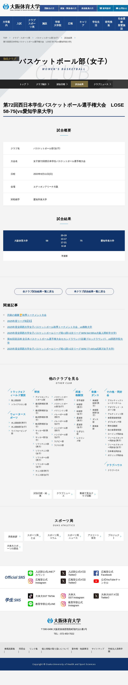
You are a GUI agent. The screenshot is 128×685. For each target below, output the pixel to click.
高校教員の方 (87, 10)
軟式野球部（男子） (41, 430)
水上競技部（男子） (19, 434)
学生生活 (96, 25)
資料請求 (107, 10)
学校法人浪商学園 (114, 663)
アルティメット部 (115, 425)
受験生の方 (49, 10)
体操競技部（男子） (96, 415)
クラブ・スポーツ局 (21, 37)
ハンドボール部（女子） (61, 447)
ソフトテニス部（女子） (42, 464)
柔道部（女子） (79, 437)
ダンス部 (95, 432)
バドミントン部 (61, 422)
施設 (44, 26)
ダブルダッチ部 (114, 433)
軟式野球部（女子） (41, 437)
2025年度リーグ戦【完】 (19, 332)
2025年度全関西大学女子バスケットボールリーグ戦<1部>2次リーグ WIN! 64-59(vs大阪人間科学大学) (61, 344)
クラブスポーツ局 (31, 26)
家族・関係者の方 (68, 10)
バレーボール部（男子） (61, 427)
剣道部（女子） (79, 424)
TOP (5, 37)
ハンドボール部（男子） (61, 441)
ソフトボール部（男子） (42, 470)
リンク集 (34, 662)
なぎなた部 (80, 444)
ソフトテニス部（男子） (42, 457)
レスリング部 (80, 451)
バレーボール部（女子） (61, 434)
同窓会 (22, 662)
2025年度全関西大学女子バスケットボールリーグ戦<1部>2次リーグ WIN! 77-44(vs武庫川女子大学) (60, 360)
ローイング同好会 (115, 445)
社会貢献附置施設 (121, 26)
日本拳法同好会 (114, 463)
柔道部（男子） (79, 431)
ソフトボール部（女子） (42, 477)
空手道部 (80, 412)
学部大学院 (57, 25)
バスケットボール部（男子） (61, 410)
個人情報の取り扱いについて (55, 662)
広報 (70, 26)
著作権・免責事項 (79, 662)
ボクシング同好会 (115, 467)
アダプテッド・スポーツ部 (115, 420)
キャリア (83, 25)
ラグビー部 (59, 453)
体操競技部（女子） (96, 424)
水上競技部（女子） (19, 438)
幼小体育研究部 (114, 441)
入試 (19, 26)
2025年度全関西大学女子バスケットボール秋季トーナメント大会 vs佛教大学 (49, 338)
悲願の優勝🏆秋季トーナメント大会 (26, 326)
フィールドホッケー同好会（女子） (115, 457)
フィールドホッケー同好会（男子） (115, 451)
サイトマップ (98, 662)
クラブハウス (113, 482)
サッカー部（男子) (41, 443)
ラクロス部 (59, 457)
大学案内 (6, 25)
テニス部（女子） (42, 486)
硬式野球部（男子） (41, 417)
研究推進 (108, 25)
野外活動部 (112, 437)
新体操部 (95, 439)
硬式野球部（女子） (41, 423)
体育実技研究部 (114, 429)
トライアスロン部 (19, 416)
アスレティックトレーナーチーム (115, 413)
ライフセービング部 (19, 444)
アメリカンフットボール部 (42, 410)
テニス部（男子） (42, 482)
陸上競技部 (16, 412)
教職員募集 (10, 662)
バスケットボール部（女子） (47, 37)
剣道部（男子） (79, 417)
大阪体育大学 (21, 10)
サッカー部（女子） (41, 450)
